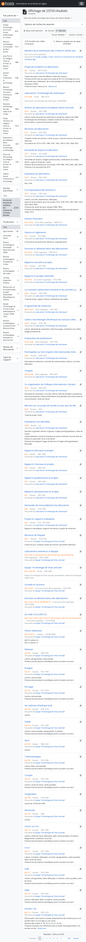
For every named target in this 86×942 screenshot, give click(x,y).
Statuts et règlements (35, 232)
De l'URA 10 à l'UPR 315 (36, 614)
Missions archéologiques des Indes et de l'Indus (10, 109)
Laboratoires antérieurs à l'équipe (41, 551)
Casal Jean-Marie (10, 236)
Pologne (29, 668)
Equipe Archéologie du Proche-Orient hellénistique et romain (10, 31)
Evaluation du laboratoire (37, 174)
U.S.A (27, 847)
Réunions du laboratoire (37, 129)
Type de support (7, 358)
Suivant (76, 938)
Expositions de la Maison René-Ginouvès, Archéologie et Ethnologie (10, 143)
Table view (61, 31)
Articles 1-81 (31, 909)
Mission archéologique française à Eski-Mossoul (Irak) (10, 324)
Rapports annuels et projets (38, 262)
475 (69, 938)
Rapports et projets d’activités (39, 276)
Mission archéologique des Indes (10, 271)
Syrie (27, 740)
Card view (49, 31)
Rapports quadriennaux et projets (41, 478)
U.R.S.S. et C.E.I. (32, 826)
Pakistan (29, 649)
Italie (27, 890)
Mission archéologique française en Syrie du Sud (10, 336)
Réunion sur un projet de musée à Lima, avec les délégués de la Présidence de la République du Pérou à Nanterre (51, 405)
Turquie (28, 775)
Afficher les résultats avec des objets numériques (67, 42)
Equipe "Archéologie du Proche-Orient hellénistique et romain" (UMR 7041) (10, 310)
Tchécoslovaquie (33, 756)
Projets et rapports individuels (39, 519)
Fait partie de (9, 15)
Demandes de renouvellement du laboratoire (47, 505)
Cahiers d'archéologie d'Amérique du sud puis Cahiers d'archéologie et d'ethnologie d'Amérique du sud (51, 319)
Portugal (29, 687)
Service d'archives (8, 189)
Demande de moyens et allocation (41, 150)
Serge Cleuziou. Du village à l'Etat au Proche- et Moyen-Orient (10, 125)
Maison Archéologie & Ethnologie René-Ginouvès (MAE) (10, 247)
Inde (27, 869)
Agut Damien (10, 231)
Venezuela (30, 810)
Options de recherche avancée (39, 24)
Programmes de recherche (38, 306)
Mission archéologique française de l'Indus (10, 260)
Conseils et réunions (35, 584)
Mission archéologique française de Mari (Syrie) (10, 47)
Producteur (8, 222)
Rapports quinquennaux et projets (42, 491)
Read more (52, 86)
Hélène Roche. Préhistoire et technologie (10, 177)
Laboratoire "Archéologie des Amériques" (51, 73)
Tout (5, 20)
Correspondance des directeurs (40, 190)
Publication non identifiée (37, 422)
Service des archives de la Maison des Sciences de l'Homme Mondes (10, 207)
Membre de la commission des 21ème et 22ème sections (51, 50)
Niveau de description (8, 348)
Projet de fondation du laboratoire (41, 67)
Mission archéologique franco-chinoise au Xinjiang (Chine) (10, 93)
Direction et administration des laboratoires (46, 248)
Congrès (29, 370)
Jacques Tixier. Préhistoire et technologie (10, 78)
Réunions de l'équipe (35, 535)
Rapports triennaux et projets (39, 464)
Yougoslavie (30, 794)
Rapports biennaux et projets (39, 450)
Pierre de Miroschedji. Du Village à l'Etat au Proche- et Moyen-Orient (10, 162)
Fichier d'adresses (33, 630)
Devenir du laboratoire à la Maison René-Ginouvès (49, 107)
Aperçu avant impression (33, 31)
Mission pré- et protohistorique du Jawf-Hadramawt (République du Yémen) (10, 293)
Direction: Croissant (76, 35)
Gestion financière (34, 218)
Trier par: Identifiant (58, 35)
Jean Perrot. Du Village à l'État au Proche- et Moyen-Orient (10, 62)
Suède (28, 721)
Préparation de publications (38, 338)
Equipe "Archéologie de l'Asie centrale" (50, 541)
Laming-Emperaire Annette (10, 280)
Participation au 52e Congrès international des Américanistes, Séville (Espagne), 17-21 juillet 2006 (51, 352)
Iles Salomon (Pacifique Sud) (38, 705)
